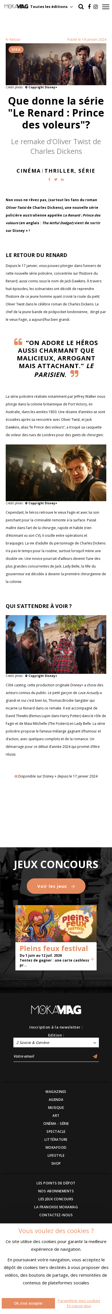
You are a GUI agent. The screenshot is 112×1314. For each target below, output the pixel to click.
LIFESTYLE (56, 1155)
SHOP (56, 1163)
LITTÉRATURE (56, 1139)
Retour (13, 39)
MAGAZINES (56, 1091)
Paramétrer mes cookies (79, 1300)
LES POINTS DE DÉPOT (56, 1183)
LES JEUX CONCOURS (56, 1199)
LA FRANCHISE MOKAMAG (56, 1207)
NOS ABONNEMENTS (56, 1191)
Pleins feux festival (54, 948)
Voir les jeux (56, 886)
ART (56, 1115)
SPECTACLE (56, 1131)
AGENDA (56, 1099)
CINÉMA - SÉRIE (56, 1123)
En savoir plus (79, 1305)
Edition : (56, 1035)
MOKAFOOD (56, 1147)
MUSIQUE (56, 1107)
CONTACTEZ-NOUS (56, 1215)
